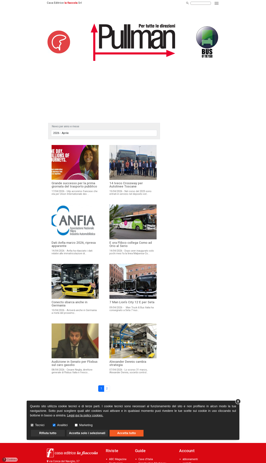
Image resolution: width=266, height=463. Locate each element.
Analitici (62, 425)
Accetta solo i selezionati (87, 433)
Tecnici (39, 425)
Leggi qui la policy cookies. (85, 415)
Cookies (9, 460)
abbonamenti (190, 459)
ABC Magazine (118, 459)
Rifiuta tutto (47, 433)
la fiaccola (71, 2)
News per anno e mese (65, 126)
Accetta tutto (126, 433)
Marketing (86, 425)
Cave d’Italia (145, 459)
